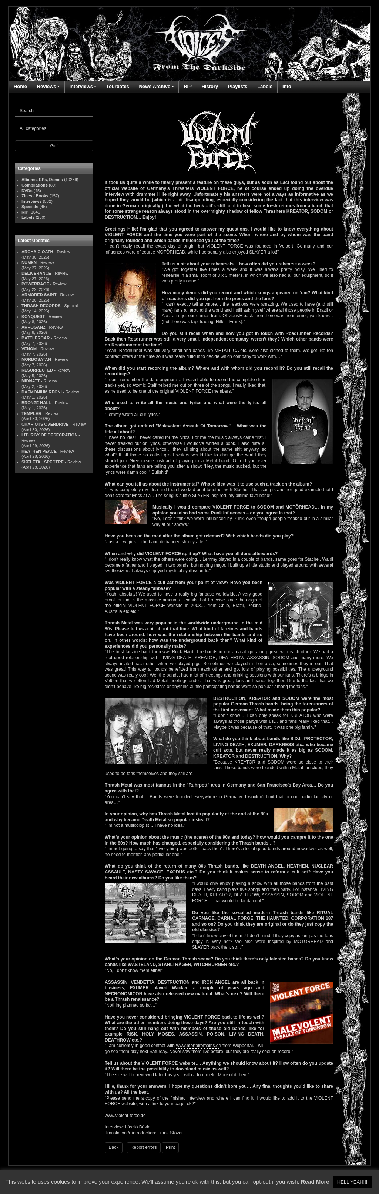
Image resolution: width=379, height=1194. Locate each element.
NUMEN (29, 262)
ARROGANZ (33, 327)
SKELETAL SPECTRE (42, 462)
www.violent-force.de (125, 1115)
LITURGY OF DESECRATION (49, 435)
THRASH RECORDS (41, 305)
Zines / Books (34, 196)
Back (114, 1147)
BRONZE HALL (36, 402)
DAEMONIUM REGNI (41, 392)
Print (170, 1147)
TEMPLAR (31, 413)
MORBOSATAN (36, 359)
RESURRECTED (37, 370)
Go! (54, 145)
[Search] (54, 111)
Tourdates (117, 86)
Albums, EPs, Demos (42, 179)
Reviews (46, 86)
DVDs (27, 190)
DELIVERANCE (36, 273)
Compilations (34, 185)
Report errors (144, 1147)
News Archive (154, 86)
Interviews (81, 86)
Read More (315, 1181)
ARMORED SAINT (38, 294)
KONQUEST (33, 316)
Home (20, 86)
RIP (188, 86)
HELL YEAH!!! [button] (352, 1182)
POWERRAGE (35, 284)
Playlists (238, 86)
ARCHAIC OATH (37, 251)
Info (286, 86)
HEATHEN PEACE (39, 451)
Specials (29, 206)
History (209, 86)
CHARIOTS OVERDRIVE (44, 424)
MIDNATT (30, 381)
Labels (264, 86)
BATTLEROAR (35, 338)
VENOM (29, 348)
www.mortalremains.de (198, 1045)
